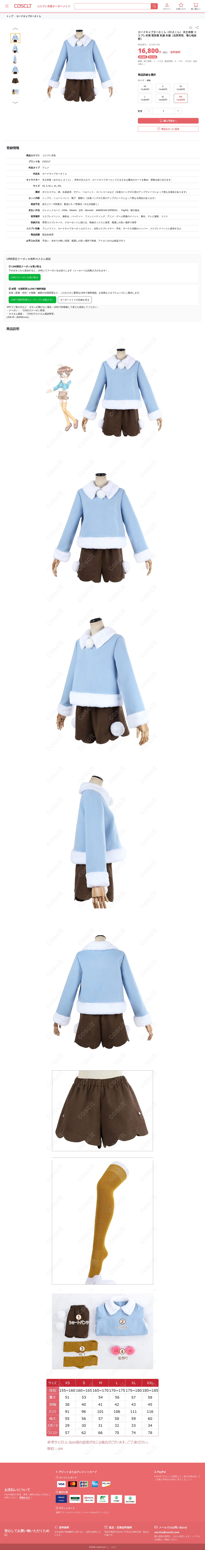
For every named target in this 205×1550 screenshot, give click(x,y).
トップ (9, 16)
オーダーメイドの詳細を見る (74, 299)
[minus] (148, 111)
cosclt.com (101, 1547)
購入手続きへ (168, 120)
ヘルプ (113, 1547)
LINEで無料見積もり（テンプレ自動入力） (32, 299)
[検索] (154, 6)
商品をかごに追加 (168, 128)
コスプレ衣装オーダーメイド (53, 6)
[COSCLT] (23, 6)
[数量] (163, 111)
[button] (167, 6)
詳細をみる (26, 1497)
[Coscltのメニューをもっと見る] (7, 6)
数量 (140, 110)
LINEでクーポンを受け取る (24, 277)
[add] (178, 111)
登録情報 (12, 148)
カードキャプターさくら (28, 16)
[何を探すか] (112, 6)
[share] (197, 28)
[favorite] (190, 28)
